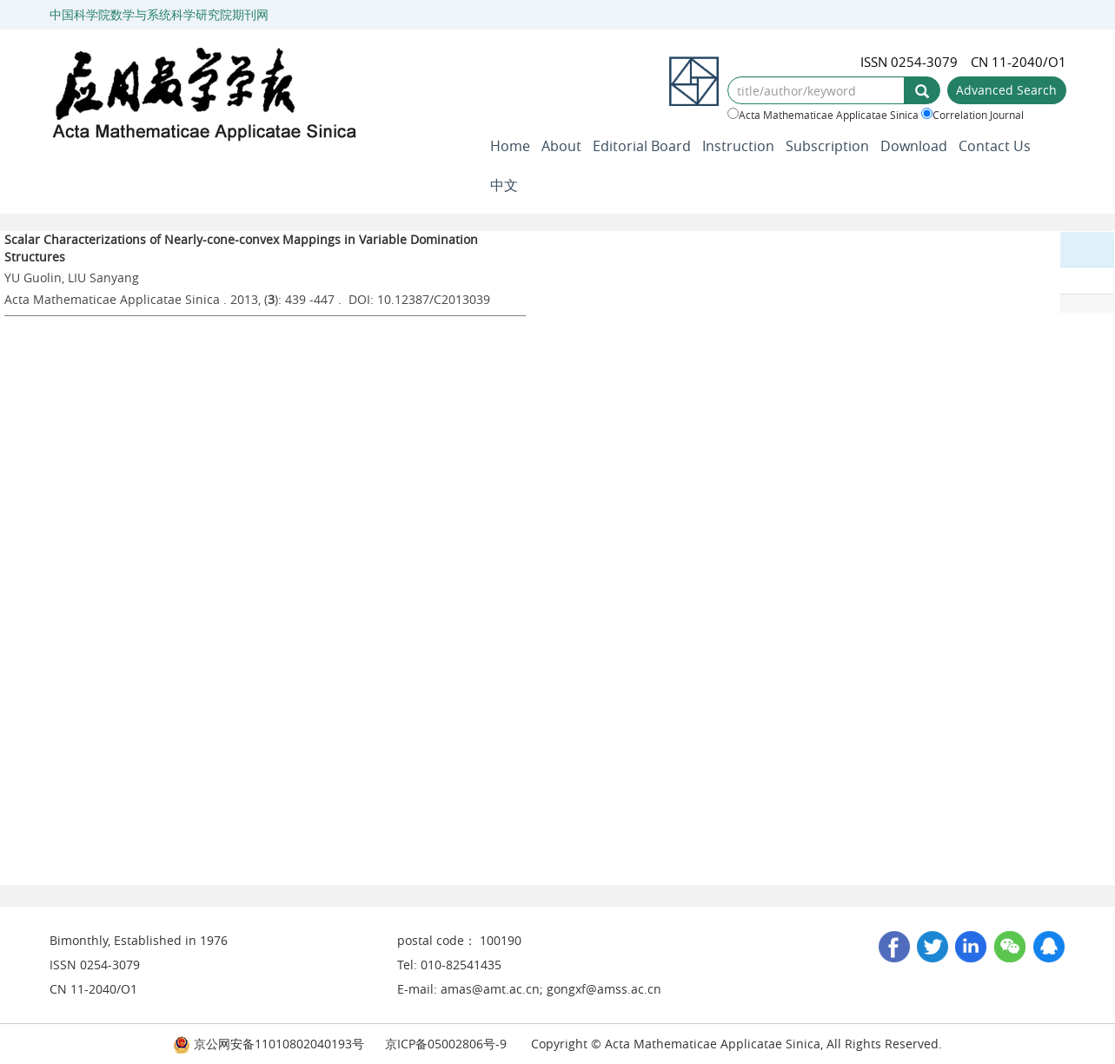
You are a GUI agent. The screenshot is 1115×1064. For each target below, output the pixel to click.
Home (510, 145)
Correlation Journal (972, 115)
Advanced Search (1006, 90)
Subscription (827, 145)
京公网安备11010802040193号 (268, 1043)
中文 (504, 185)
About (561, 145)
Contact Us (995, 145)
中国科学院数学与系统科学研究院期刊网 (159, 14)
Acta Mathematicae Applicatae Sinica (823, 115)
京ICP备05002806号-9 (446, 1043)
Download (913, 145)
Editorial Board (642, 145)
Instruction (738, 145)
